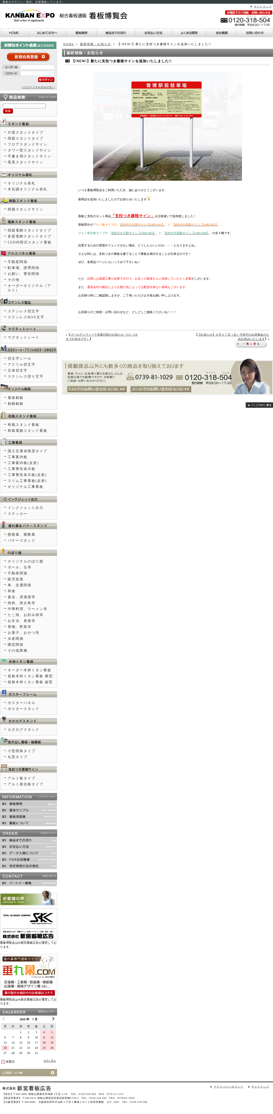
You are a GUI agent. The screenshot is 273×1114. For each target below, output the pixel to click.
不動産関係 (18, 262)
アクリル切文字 (21, 364)
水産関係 (16, 639)
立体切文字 (18, 370)
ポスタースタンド (23, 709)
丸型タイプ (18, 757)
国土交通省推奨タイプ (27, 451)
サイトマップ (263, 6)
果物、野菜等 (20, 627)
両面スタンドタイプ (25, 138)
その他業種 (18, 650)
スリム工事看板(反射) (27, 481)
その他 (14, 280)
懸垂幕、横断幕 (21, 534)
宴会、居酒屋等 (21, 597)
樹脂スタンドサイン (25, 209)
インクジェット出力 (25, 508)
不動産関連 (18, 573)
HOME (68, 44)
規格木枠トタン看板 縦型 (30, 682)
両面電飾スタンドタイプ (29, 230)
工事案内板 (18, 457)
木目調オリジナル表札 (27, 189)
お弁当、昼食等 (21, 621)
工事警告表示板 (21, 469)
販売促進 (16, 579)
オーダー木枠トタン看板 (29, 670)
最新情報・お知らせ (95, 44)
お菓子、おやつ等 (23, 633)
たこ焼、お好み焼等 (25, 615)
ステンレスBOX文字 (26, 317)
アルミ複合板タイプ (25, 784)
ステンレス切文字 (23, 311)
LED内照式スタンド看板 (30, 242)
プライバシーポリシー (228, 1086)
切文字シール (20, 358)
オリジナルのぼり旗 (25, 561)
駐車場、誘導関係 (23, 268)
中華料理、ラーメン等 (27, 609)
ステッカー (18, 514)
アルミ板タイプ (21, 778)
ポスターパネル (21, 703)
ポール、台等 (20, 567)
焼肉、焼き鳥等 (21, 603)
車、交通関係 (20, 585)
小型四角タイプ (21, 751)
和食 (12, 591)
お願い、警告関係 (23, 274)
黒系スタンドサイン (25, 162)
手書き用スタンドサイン (29, 156)
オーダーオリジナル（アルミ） (29, 288)
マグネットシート (23, 337)
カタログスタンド (23, 730)
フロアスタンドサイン (27, 144)
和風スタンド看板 (23, 425)
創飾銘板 (16, 404)
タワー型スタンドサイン (29, 150)
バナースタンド (21, 540)
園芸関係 (16, 644)
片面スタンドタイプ (25, 132)
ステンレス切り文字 (25, 376)
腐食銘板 (16, 398)
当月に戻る (49, 1060)
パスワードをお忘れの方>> (38, 87)
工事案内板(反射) (23, 463)
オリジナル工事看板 (25, 487)
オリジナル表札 (21, 183)
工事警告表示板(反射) (27, 475)
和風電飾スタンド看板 (27, 431)
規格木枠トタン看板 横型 (30, 676)
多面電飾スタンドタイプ (29, 236)
